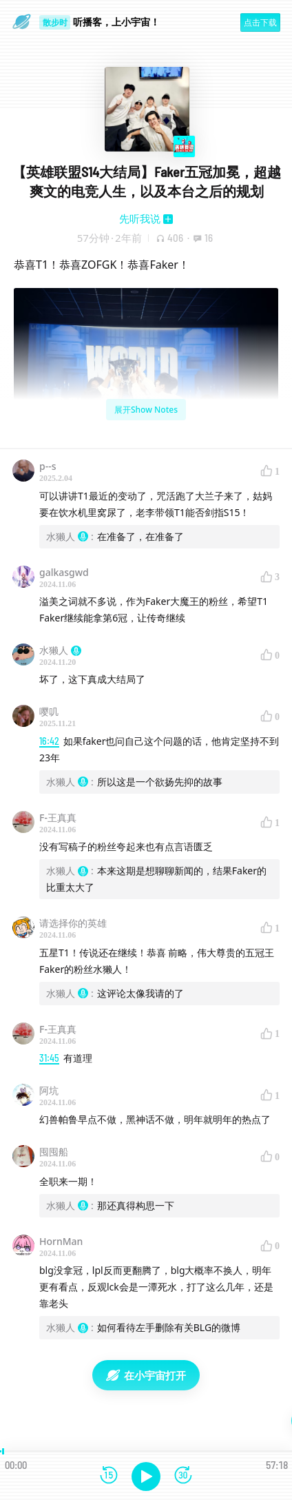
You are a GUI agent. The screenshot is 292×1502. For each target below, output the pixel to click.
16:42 (49, 741)
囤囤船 (53, 1151)
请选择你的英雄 (73, 922)
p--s (47, 466)
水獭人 (60, 650)
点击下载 (260, 22)
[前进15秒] (183, 1476)
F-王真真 (57, 817)
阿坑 (49, 1090)
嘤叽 (49, 711)
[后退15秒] (109, 1476)
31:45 (49, 1058)
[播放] (146, 1476)
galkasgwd (64, 572)
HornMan (61, 1241)
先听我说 (139, 218)
